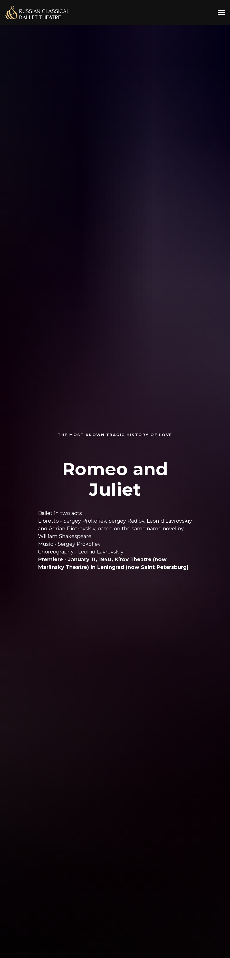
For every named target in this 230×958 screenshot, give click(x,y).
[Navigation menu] (221, 12)
